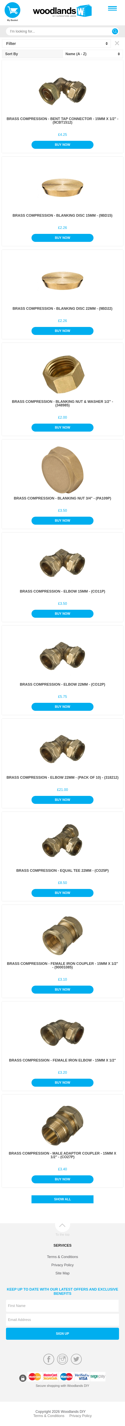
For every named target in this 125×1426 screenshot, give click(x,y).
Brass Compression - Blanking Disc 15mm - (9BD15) (62, 215)
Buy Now (62, 144)
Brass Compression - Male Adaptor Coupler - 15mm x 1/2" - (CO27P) (62, 1155)
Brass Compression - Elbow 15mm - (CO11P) (62, 591)
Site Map (62, 1273)
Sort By (11, 54)
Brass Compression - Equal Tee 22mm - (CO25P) (62, 871)
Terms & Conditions (62, 1257)
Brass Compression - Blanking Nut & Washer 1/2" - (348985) (62, 403)
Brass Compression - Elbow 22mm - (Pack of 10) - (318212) (63, 778)
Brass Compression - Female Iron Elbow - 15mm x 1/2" (62, 1060)
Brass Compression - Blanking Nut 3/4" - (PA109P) (62, 498)
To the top (62, 1234)
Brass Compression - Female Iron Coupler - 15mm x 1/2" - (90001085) (62, 965)
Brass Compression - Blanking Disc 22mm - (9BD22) (62, 309)
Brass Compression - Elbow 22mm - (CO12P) (62, 684)
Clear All (117, 43)
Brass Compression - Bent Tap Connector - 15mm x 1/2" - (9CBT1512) (62, 120)
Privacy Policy (62, 1265)
